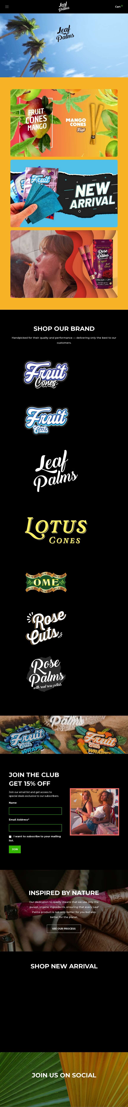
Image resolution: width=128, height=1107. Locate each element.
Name (13, 802)
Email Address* (19, 819)
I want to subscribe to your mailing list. (35, 838)
